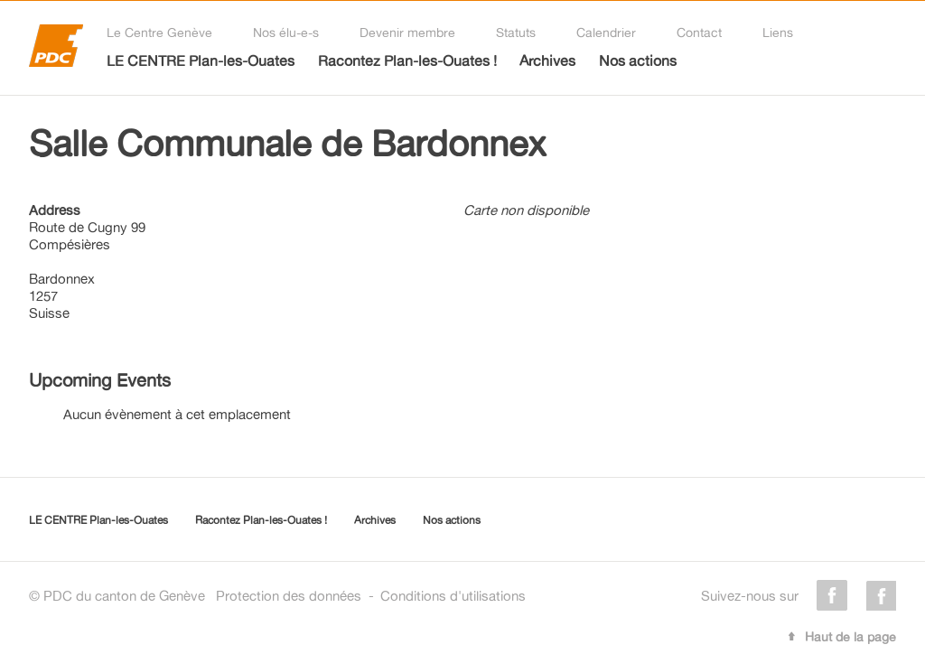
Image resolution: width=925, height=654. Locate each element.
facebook (832, 595)
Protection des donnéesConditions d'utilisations (371, 595)
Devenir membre (407, 32)
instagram (880, 595)
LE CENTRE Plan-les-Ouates (200, 60)
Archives (547, 60)
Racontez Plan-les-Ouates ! (407, 60)
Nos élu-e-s (286, 32)
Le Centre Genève (159, 32)
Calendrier (606, 32)
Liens (777, 32)
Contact (699, 32)
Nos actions (638, 60)
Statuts (516, 32)
